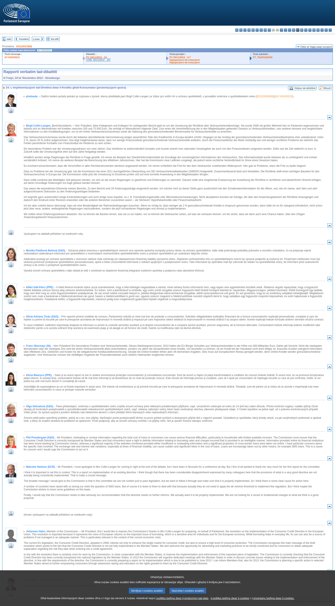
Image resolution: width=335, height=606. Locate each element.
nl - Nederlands (301, 30)
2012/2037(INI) (24, 46)
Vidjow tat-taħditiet (305, 88)
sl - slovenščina (322, 30)
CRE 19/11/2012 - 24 (98, 60)
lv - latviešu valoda (285, 30)
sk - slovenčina (318, 30)
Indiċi (9, 39)
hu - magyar (293, 30)
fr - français (269, 30)
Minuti (327, 88)
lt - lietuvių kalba (289, 30)
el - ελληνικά (261, 30)
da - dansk (249, 30)
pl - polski (305, 30)
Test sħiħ (55, 39)
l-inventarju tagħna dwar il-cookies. (273, 602)
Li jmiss (36, 39)
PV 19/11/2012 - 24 (96, 57)
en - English (265, 30)
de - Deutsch (253, 30)
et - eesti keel (257, 30)
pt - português (309, 30)
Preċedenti (24, 39)
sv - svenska (330, 30)
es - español (240, 30)
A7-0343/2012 (12, 57)
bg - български (236, 30)
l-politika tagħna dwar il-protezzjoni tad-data (182, 602)
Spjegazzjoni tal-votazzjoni (184, 60)
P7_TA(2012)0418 (262, 57)
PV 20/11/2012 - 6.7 (180, 57)
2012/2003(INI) (265, 96)
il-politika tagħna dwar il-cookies (230, 602)
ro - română (314, 30)
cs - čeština (245, 30)
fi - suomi (326, 30)
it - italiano (281, 30)
